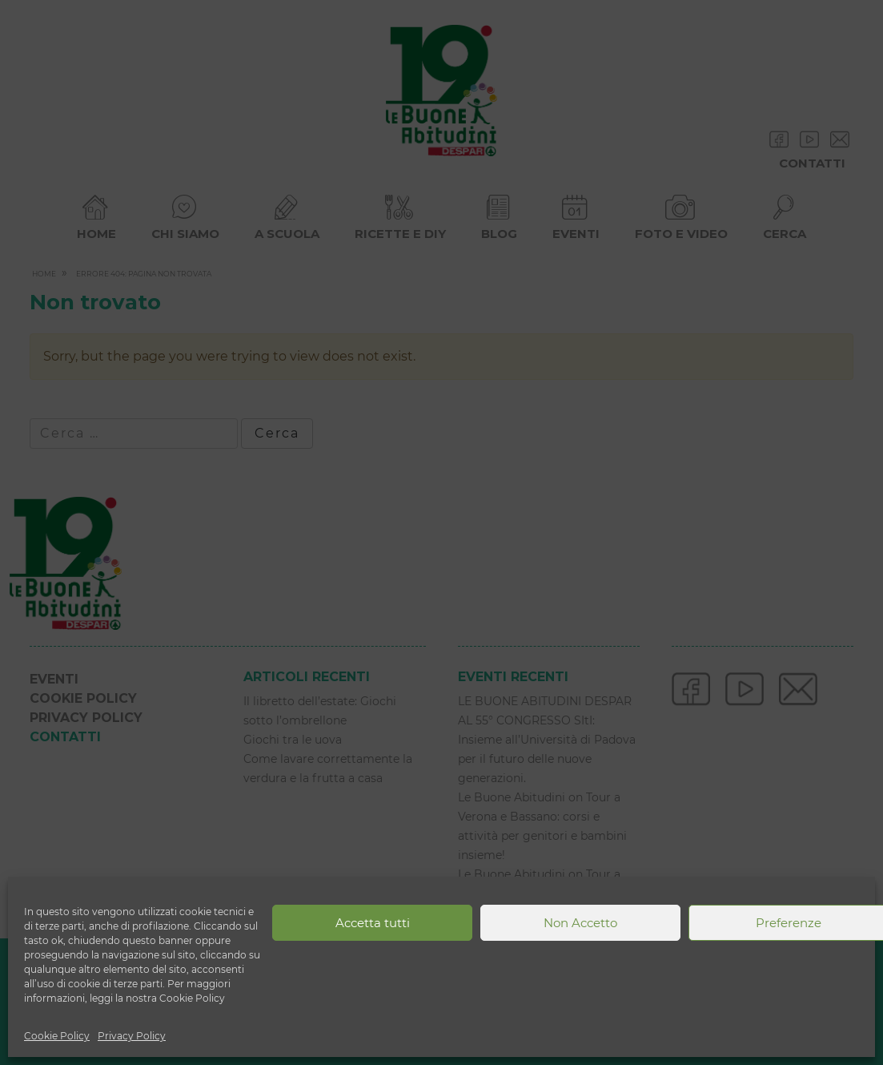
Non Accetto (580, 922)
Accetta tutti (372, 922)
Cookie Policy (57, 1036)
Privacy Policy (132, 1036)
